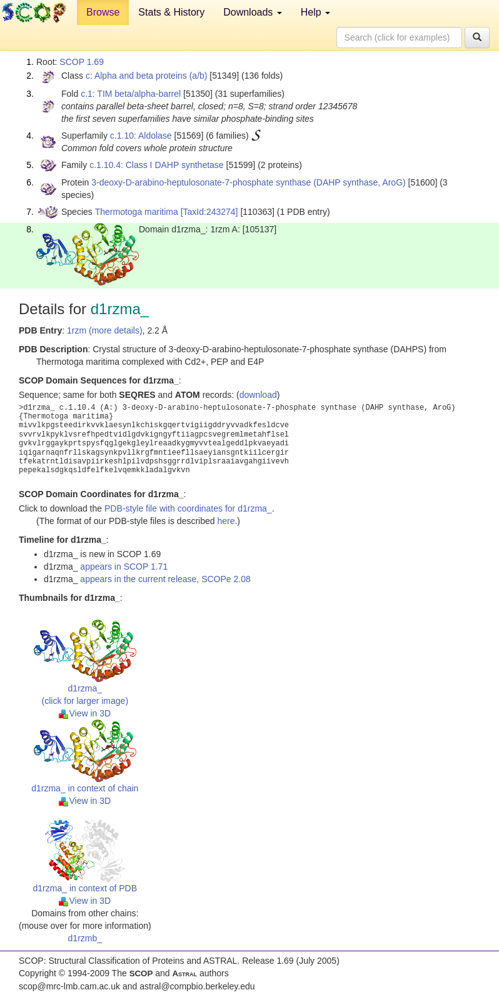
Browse (102, 12)
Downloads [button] (252, 12)
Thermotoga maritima (136, 212)
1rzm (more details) (105, 330)
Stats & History (171, 12)
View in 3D (85, 713)
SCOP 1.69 (81, 62)
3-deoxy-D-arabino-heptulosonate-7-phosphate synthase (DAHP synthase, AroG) (248, 182)
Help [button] (315, 12)
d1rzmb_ (85, 938)
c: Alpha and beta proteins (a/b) (147, 76)
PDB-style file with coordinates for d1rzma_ (188, 508)
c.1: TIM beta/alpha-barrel (131, 94)
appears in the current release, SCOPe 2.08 (165, 579)
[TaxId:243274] (209, 212)
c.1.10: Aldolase (141, 136)
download (258, 395)
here (225, 521)
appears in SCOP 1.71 (124, 567)
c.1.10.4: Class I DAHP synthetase (156, 165)
